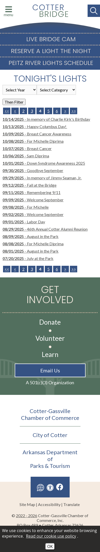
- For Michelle (26, 207)
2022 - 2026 (26, 515)
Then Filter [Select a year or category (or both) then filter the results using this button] (14, 102)
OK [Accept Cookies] (50, 546)
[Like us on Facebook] (60, 487)
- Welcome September (33, 199)
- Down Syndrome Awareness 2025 (44, 163)
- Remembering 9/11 (32, 192)
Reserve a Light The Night (51, 51)
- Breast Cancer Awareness (37, 133)
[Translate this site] (40, 487)
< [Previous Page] (15, 110)
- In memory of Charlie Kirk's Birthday (46, 119)
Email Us (50, 370)
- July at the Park (28, 258)
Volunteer (50, 338)
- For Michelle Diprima (33, 141)
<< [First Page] (7, 110)
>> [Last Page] (73, 110)
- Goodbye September (33, 170)
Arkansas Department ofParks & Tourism (50, 459)
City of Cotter (50, 434)
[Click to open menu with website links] (6, 11)
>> (73, 269)
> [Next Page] (65, 110)
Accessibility (49, 504)
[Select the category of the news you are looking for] (56, 90)
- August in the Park (30, 236)
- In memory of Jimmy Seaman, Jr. (42, 177)
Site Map (27, 504)
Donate (50, 322)
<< (7, 269)
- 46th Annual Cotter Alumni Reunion (45, 229)
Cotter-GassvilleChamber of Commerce (50, 414)
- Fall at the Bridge (29, 185)
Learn (50, 354)
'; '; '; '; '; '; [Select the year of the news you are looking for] (20, 90)
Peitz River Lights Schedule (51, 63)
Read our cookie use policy (51, 536)
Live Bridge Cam (51, 39)
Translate (71, 504)
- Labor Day (24, 221)
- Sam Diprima (26, 155)
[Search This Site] (94, 11)
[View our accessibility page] (50, 487)
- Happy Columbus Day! (35, 126)
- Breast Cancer (27, 148)
